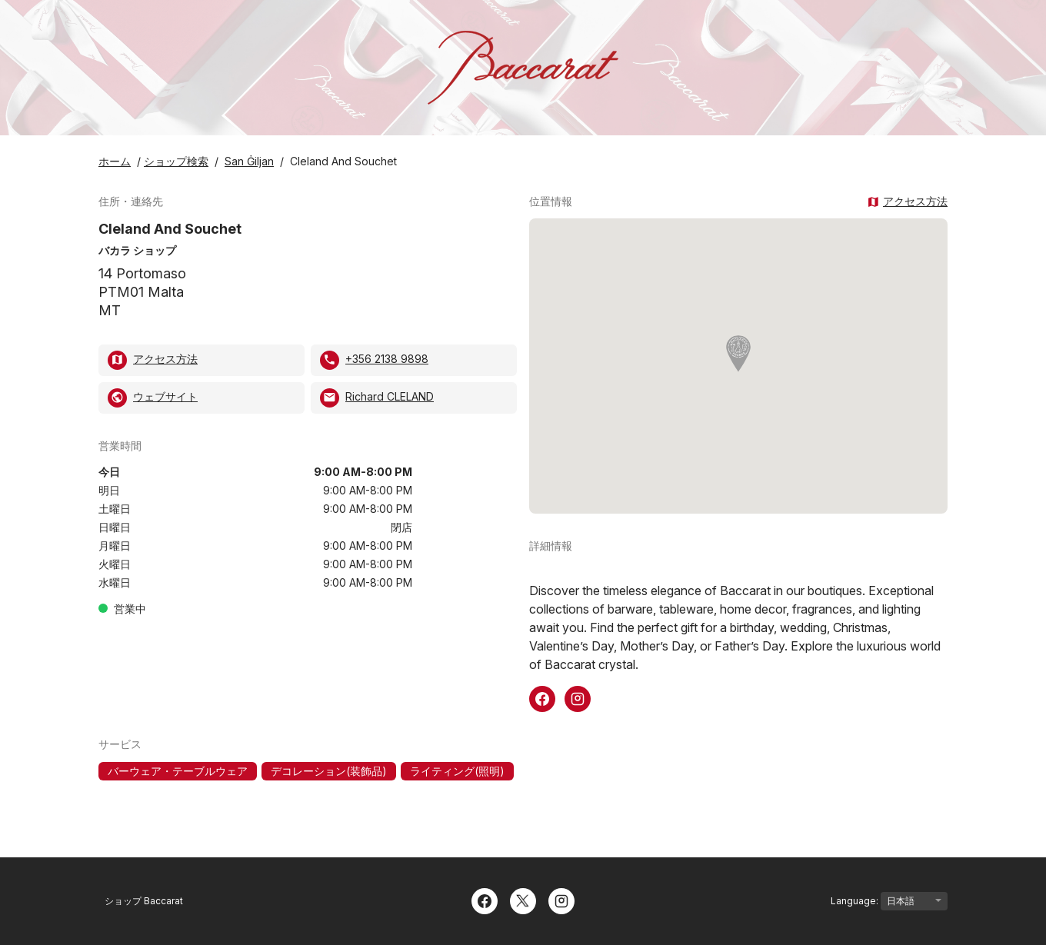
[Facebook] (484, 899)
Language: (889, 901)
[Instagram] (561, 899)
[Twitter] (523, 899)
